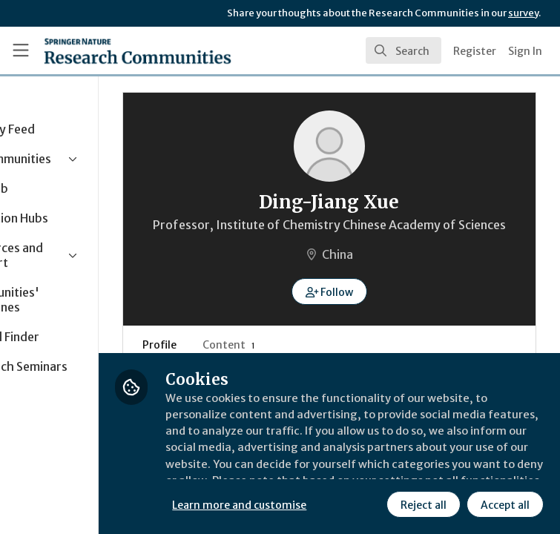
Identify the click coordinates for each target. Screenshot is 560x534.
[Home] (138, 50)
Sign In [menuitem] (525, 51)
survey (523, 13)
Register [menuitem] (474, 51)
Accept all (382, 503)
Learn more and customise (331, 471)
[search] (403, 50)
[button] (375, 309)
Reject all (300, 503)
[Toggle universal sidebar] (21, 50)
